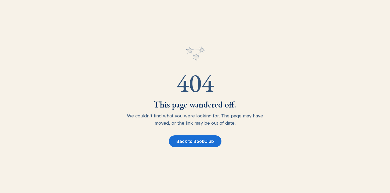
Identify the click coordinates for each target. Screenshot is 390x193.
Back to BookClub (195, 141)
